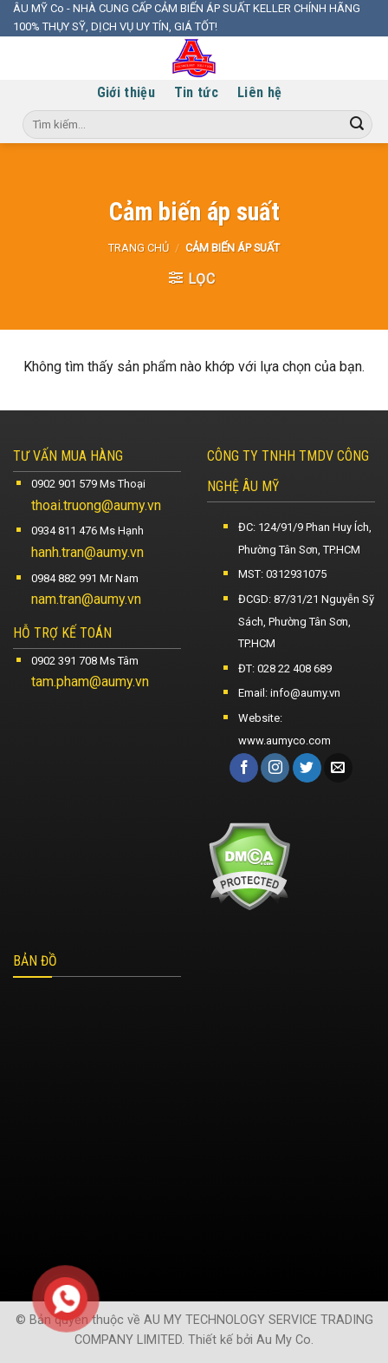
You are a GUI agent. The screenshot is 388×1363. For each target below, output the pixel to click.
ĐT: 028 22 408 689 (285, 668)
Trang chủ (138, 247)
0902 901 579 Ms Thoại (88, 483)
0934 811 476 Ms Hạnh (87, 530)
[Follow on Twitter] (307, 768)
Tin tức (196, 92)
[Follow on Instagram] (275, 768)
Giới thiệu (126, 92)
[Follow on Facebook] (244, 768)
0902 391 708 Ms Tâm (85, 660)
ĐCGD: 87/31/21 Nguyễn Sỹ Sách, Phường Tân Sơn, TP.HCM (306, 621)
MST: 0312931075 (282, 573)
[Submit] (357, 125)
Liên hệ (259, 92)
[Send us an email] (338, 768)
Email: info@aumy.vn (289, 692)
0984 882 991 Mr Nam (85, 578)
